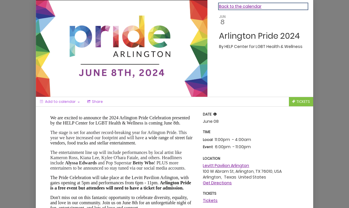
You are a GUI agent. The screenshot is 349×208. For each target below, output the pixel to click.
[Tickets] (301, 101)
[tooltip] (215, 114)
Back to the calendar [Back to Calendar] (240, 6)
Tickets (210, 200)
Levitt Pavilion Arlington (226, 165)
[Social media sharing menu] (94, 101)
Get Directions (217, 183)
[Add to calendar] (60, 101)
